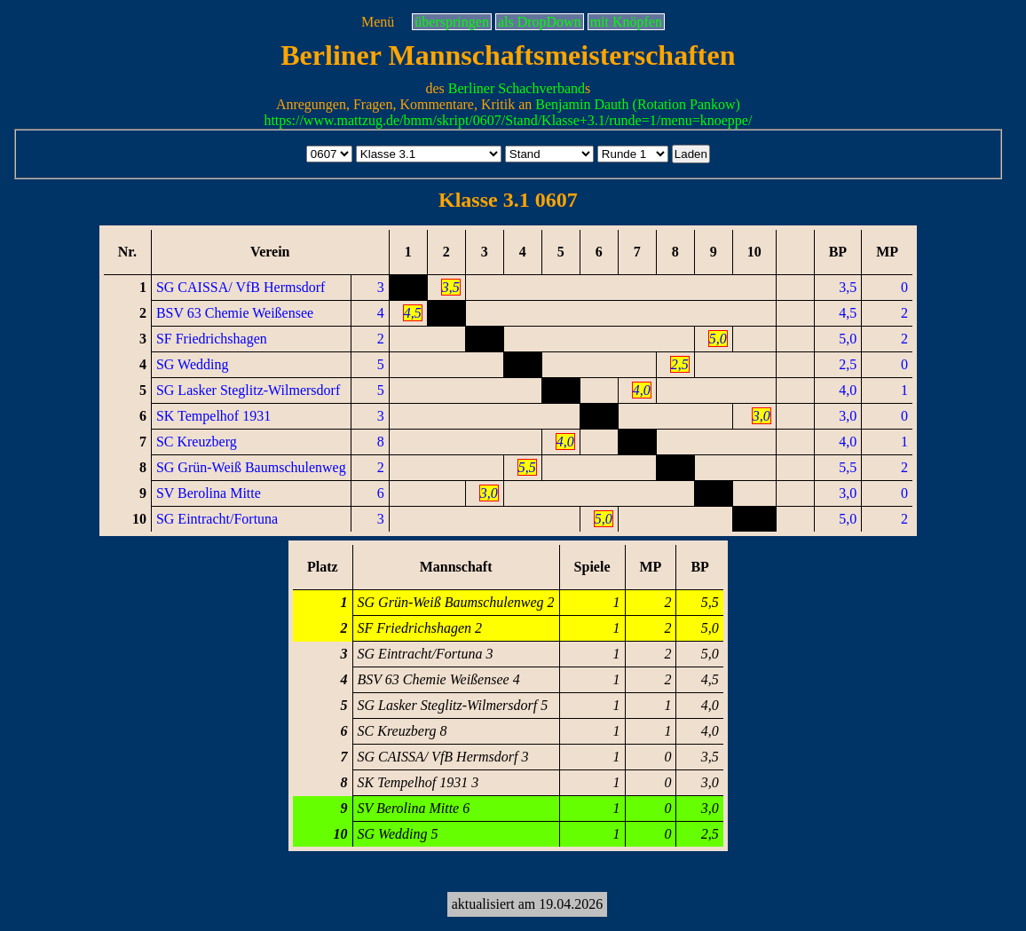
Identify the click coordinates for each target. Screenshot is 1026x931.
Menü (377, 21)
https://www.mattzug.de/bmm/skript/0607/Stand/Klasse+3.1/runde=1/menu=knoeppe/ (508, 120)
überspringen (451, 21)
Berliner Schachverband (516, 88)
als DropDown (539, 21)
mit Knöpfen (626, 21)
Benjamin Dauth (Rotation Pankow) (637, 104)
